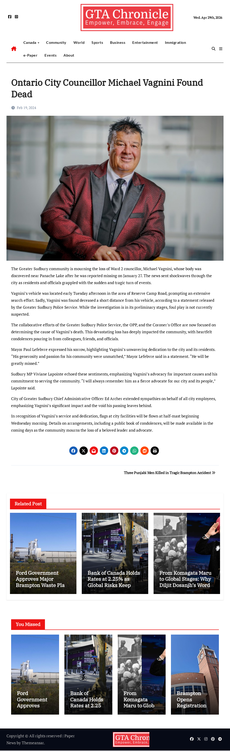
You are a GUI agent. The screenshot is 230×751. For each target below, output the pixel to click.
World (79, 42)
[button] (220, 48)
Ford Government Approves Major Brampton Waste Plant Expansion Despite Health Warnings (43, 585)
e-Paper (30, 55)
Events (50, 55)
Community (56, 42)
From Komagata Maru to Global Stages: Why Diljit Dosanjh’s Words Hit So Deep (185, 581)
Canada (30, 42)
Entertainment (145, 42)
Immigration (175, 42)
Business (117, 42)
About (68, 55)
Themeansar (33, 743)
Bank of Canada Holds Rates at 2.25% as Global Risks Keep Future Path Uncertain (115, 581)
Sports (97, 42)
